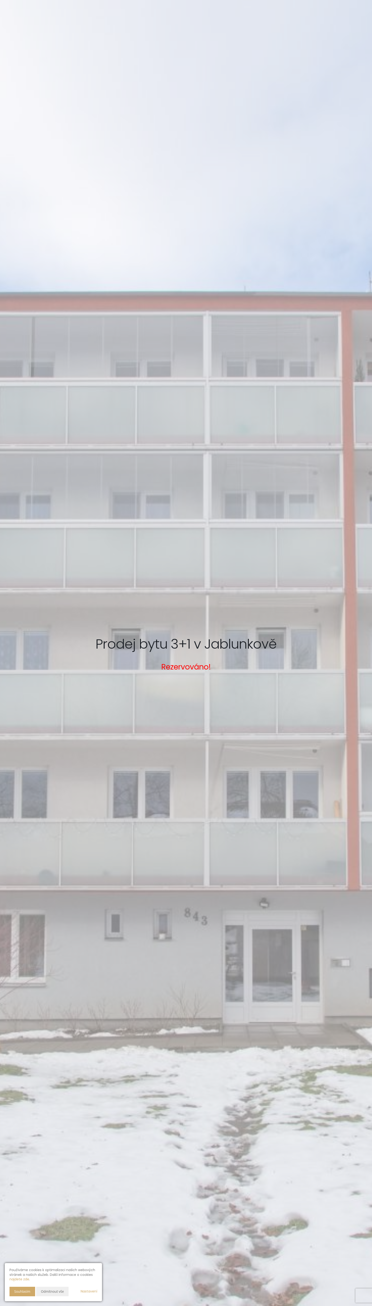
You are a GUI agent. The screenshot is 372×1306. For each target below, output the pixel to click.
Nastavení (89, 1291)
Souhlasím (22, 1291)
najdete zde (19, 1279)
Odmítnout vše (52, 1291)
